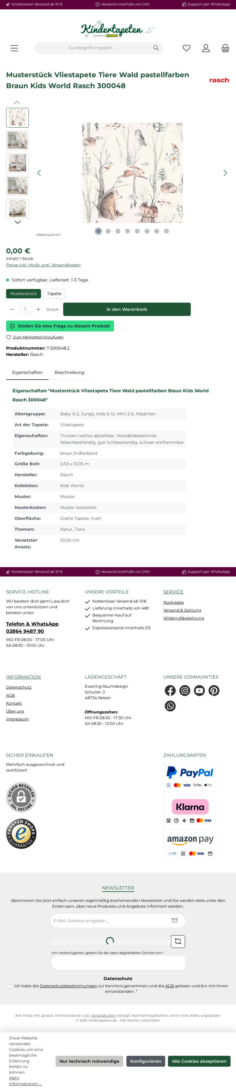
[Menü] (14, 48)
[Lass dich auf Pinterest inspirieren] (214, 690)
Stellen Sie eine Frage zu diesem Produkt (60, 326)
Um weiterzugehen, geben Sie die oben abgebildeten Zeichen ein (107, 953)
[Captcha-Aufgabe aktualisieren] (178, 941)
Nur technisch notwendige (89, 1061)
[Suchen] (156, 48)
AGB (10, 695)
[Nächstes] (225, 173)
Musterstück (23, 293)
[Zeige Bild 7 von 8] (156, 231)
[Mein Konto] (206, 48)
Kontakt (14, 703)
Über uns (15, 711)
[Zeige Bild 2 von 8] (108, 231)
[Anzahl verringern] (12, 309)
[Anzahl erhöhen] (38, 309)
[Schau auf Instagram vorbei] (185, 690)
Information (23, 677)
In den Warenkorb (127, 309)
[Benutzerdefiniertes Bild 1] (21, 834)
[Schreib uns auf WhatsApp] (170, 706)
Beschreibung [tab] (69, 372)
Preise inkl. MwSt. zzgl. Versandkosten (43, 265)
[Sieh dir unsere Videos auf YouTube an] (199, 690)
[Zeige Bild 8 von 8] (166, 231)
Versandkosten (103, 1016)
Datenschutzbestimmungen (68, 986)
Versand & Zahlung (182, 610)
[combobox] (92, 48)
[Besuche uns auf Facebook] (170, 690)
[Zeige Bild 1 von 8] (98, 231)
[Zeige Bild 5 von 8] (137, 231)
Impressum (17, 719)
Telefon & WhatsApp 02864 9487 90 (32, 627)
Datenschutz (19, 687)
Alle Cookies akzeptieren (199, 1061)
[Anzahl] (25, 309)
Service (173, 592)
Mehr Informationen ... (25, 1081)
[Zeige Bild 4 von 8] (127, 231)
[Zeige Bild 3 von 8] (117, 231)
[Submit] (174, 921)
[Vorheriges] (39, 173)
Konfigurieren (145, 1061)
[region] (118, 173)
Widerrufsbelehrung (183, 618)
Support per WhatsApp (209, 4)
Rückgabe (173, 602)
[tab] (27, 372)
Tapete (54, 293)
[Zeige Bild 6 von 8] (147, 231)
